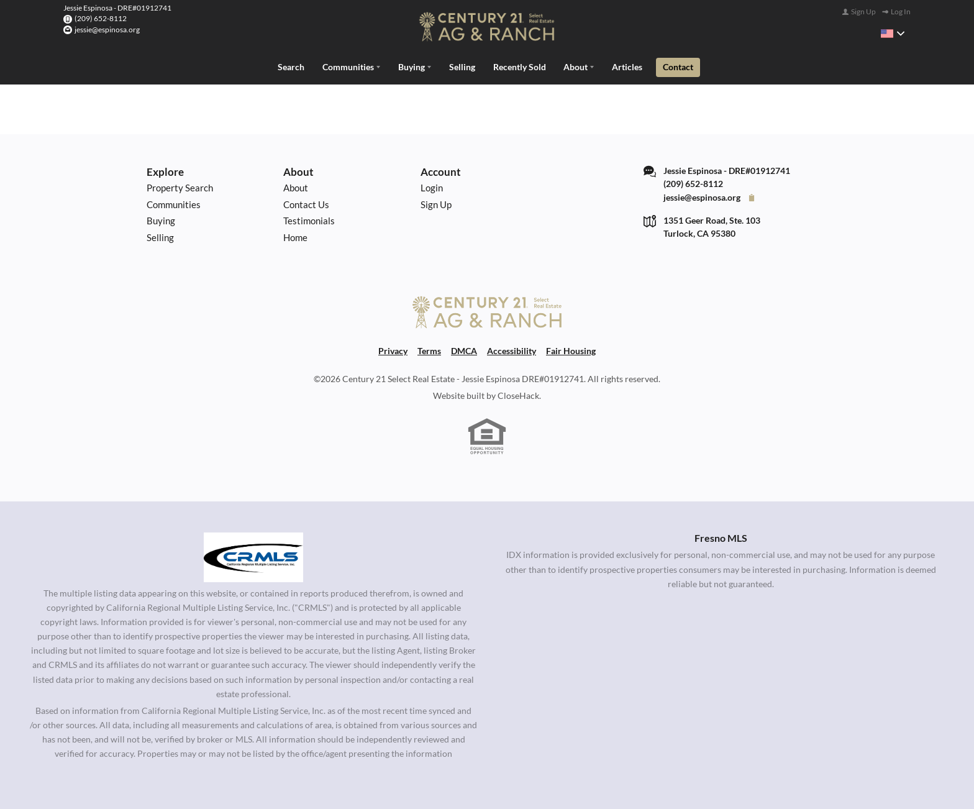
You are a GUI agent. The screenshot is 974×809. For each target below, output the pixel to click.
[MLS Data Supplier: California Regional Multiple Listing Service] (253, 556)
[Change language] (893, 33)
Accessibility (511, 349)
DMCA (464, 349)
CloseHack (518, 394)
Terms (429, 349)
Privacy (392, 349)
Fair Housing (571, 349)
